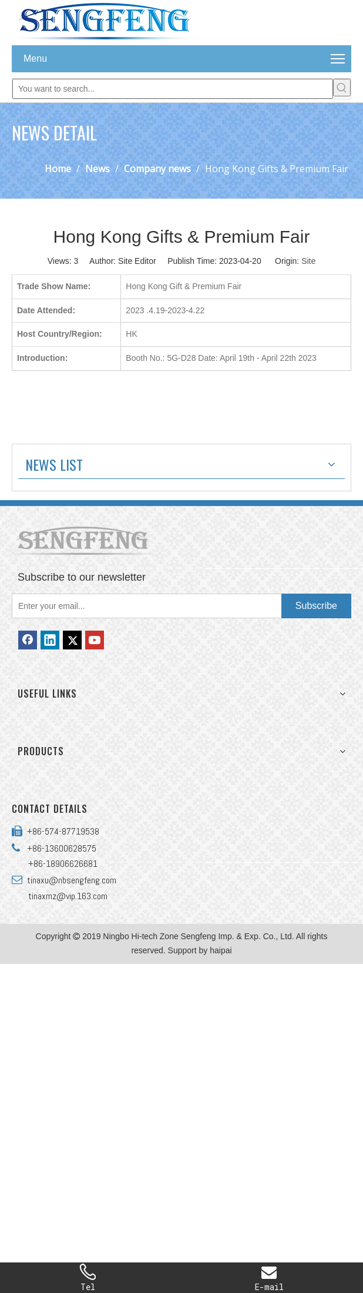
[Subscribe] (316, 606)
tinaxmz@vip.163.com (67, 896)
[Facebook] (27, 640)
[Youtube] (94, 640)
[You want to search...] (172, 89)
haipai (220, 950)
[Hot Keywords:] (342, 87)
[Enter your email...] (144, 606)
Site (308, 261)
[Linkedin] (50, 640)
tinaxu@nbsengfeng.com (69, 880)
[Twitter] (72, 640)
